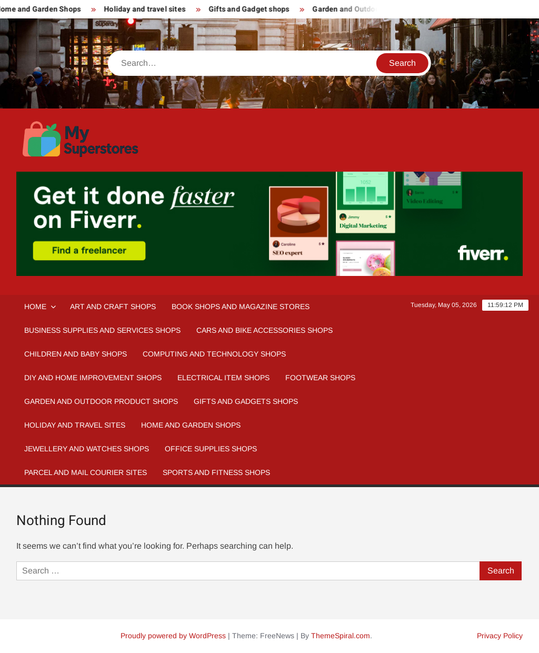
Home (35, 306)
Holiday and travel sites (149, 9)
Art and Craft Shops (113, 306)
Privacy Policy (500, 635)
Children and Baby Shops (75, 354)
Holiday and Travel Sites (74, 425)
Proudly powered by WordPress (173, 635)
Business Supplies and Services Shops (102, 330)
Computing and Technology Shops (214, 354)
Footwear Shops (320, 377)
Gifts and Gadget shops (253, 9)
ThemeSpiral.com (340, 635)
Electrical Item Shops (223, 377)
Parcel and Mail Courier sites (85, 472)
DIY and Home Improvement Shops (93, 377)
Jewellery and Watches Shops (86, 448)
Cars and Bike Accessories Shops (264, 330)
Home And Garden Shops (191, 425)
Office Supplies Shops (211, 448)
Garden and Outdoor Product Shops (101, 401)
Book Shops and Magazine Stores (241, 306)
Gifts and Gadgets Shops (246, 401)
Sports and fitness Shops (216, 472)
